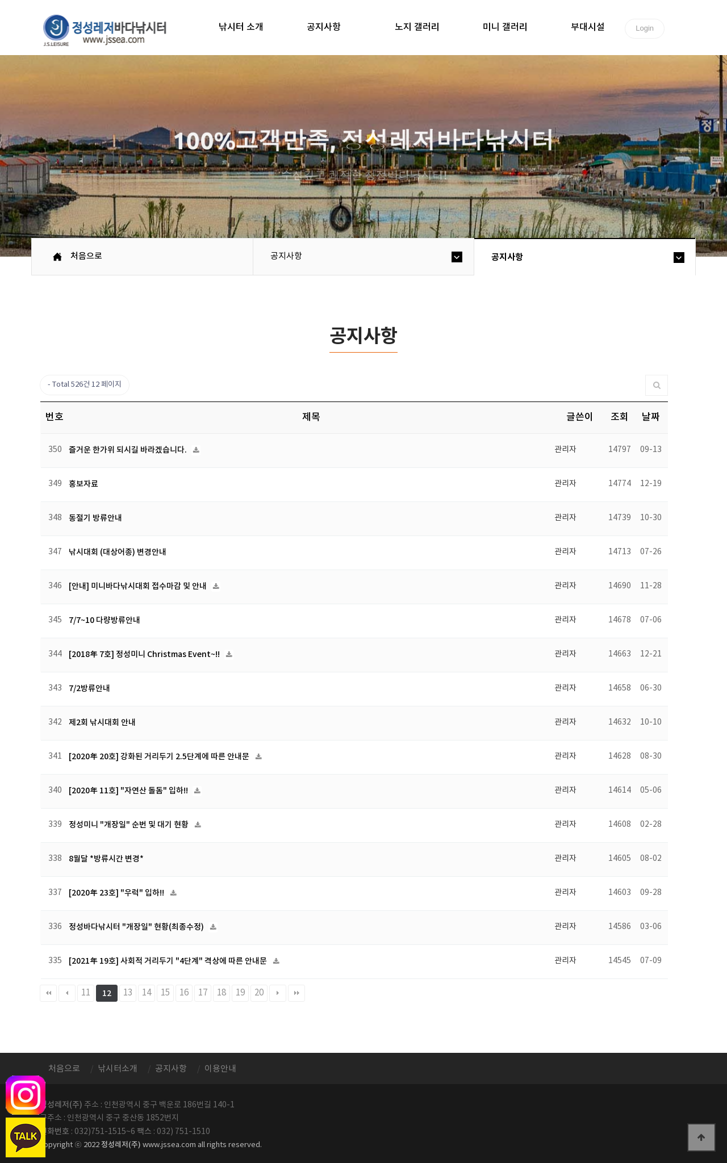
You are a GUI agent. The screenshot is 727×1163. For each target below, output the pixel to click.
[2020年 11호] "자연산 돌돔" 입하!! (129, 791)
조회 (620, 417)
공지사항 (324, 27)
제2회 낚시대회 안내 (102, 722)
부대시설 (588, 27)
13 (127, 993)
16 (184, 993)
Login (645, 28)
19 (240, 993)
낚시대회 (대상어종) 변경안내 (117, 552)
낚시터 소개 (241, 27)
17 (202, 993)
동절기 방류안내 (95, 518)
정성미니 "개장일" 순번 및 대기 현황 (129, 825)
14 (146, 993)
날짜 (651, 417)
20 (259, 993)
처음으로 (86, 256)
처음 (48, 993)
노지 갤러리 (417, 27)
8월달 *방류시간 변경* (106, 859)
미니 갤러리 (505, 27)
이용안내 (220, 1069)
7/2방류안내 (89, 688)
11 (85, 993)
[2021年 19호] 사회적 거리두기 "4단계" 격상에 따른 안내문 (169, 961)
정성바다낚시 (112, 29)
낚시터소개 (117, 1069)
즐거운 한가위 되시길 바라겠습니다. (129, 450)
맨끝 (296, 993)
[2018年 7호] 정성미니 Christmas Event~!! (145, 654)
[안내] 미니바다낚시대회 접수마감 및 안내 (138, 586)
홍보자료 (83, 484)
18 (221, 993)
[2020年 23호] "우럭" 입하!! (117, 893)
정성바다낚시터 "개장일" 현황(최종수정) (137, 927)
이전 (67, 993)
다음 (277, 993)
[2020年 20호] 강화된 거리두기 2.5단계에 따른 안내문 (160, 757)
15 (165, 993)
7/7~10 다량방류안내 (104, 620)
